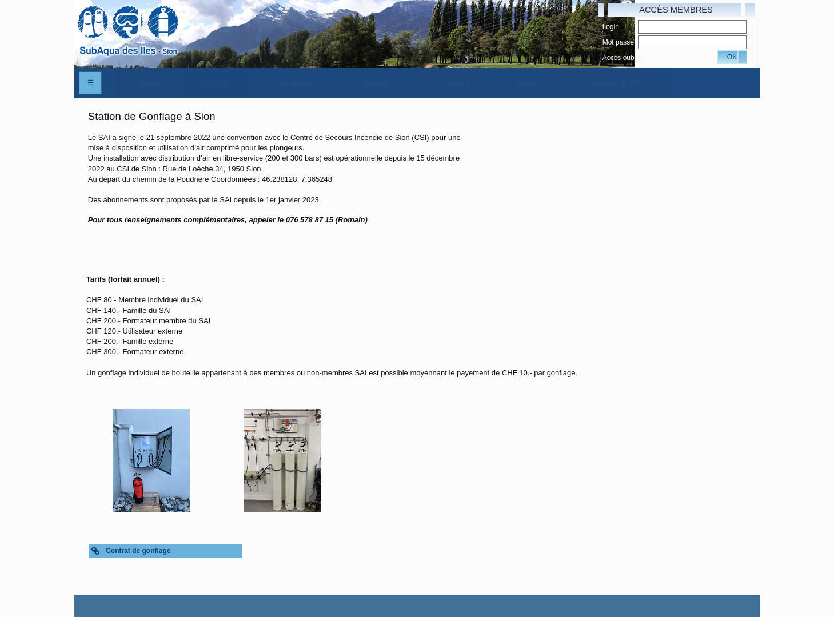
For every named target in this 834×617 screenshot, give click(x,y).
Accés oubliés (623, 58)
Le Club (216, 83)
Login (610, 27)
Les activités (296, 83)
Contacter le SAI (614, 83)
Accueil (149, 83)
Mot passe (618, 42)
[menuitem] (149, 83)
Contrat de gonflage (138, 551)
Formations (453, 83)
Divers (526, 83)
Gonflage (376, 83)
